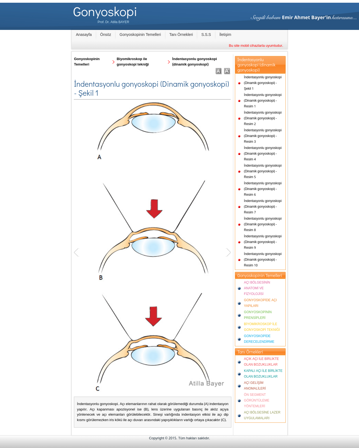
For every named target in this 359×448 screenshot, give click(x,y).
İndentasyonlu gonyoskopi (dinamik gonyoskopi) (194, 62)
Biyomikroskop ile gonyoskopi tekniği (133, 62)
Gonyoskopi (105, 11)
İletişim (225, 35)
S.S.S (206, 35)
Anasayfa (84, 35)
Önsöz (105, 35)
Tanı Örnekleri (181, 35)
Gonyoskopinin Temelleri (140, 35)
